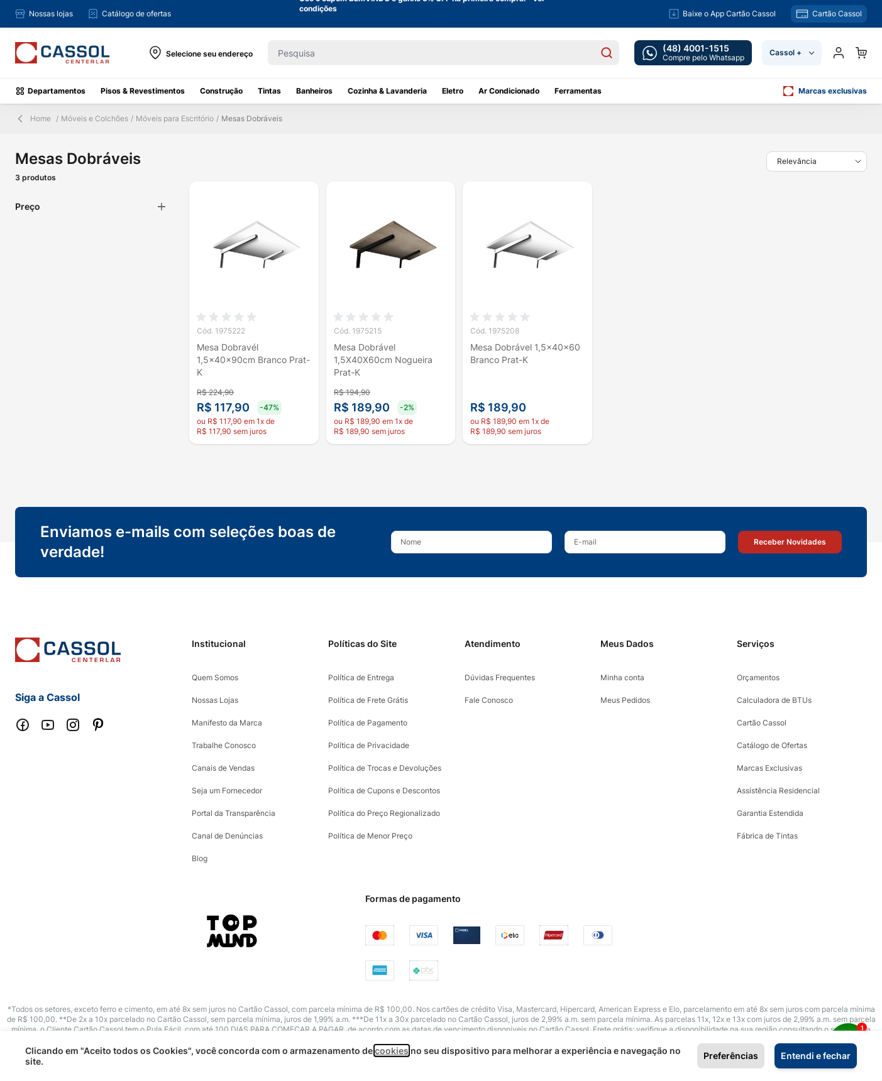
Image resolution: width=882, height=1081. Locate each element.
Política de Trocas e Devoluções (384, 768)
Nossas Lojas (215, 700)
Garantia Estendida (770, 813)
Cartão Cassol (761, 722)
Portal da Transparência (233, 813)
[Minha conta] (839, 53)
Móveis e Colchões (94, 118)
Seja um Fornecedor (227, 790)
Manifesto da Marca (227, 722)
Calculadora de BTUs (774, 700)
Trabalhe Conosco (224, 745)
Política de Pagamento (367, 722)
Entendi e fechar (816, 1055)
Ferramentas (578, 90)
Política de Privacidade (368, 745)
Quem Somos (215, 677)
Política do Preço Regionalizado (384, 813)
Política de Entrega (361, 677)
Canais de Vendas (223, 768)
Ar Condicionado (508, 90)
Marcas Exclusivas (769, 768)
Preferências (730, 1055)
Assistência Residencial (778, 790)
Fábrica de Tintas (767, 835)
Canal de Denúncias (227, 835)
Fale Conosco (489, 700)
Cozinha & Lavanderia (387, 90)
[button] (790, 542)
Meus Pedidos (625, 700)
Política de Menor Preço (370, 835)
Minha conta (622, 677)
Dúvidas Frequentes (500, 677)
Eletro (452, 90)
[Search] (606, 52)
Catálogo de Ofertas (772, 745)
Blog (199, 858)
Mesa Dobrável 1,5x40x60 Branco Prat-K (525, 353)
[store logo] (62, 53)
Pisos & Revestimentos (143, 90)
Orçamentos (758, 677)
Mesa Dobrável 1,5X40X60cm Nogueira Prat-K (383, 360)
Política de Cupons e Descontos (384, 790)
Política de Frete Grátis (368, 700)
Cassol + (791, 52)
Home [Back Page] (33, 119)
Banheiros (314, 90)
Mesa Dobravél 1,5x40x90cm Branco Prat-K (253, 360)
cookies (392, 1050)
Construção (221, 90)
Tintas (269, 90)
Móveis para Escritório (175, 118)
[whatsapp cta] (693, 53)
